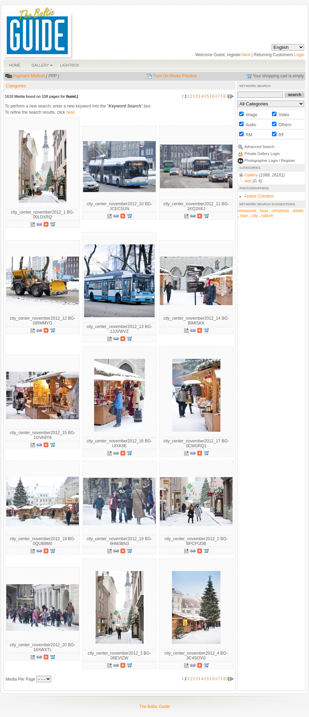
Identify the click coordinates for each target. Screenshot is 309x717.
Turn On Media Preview (175, 76)
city (255, 215)
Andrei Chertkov (259, 196)
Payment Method (29, 76)
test (248, 181)
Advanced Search (259, 147)
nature (267, 215)
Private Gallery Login (262, 154)
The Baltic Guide (154, 706)
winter (298, 210)
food (264, 210)
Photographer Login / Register (269, 160)
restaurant (247, 210)
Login (299, 54)
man (244, 215)
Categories (16, 86)
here (246, 54)
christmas (280, 210)
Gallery (251, 175)
